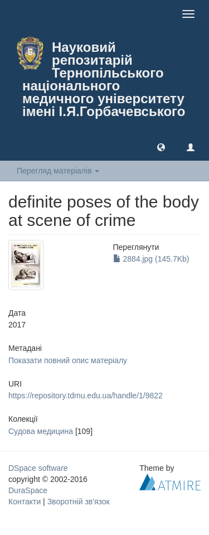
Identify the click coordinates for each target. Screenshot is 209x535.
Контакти (24, 501)
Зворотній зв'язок (78, 501)
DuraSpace (27, 490)
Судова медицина (40, 431)
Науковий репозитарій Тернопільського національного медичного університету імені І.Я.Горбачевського (103, 79)
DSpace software (38, 468)
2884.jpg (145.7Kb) (151, 258)
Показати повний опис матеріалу (67, 360)
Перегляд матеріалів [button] (58, 170)
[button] (161, 146)
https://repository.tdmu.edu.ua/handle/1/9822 (85, 395)
